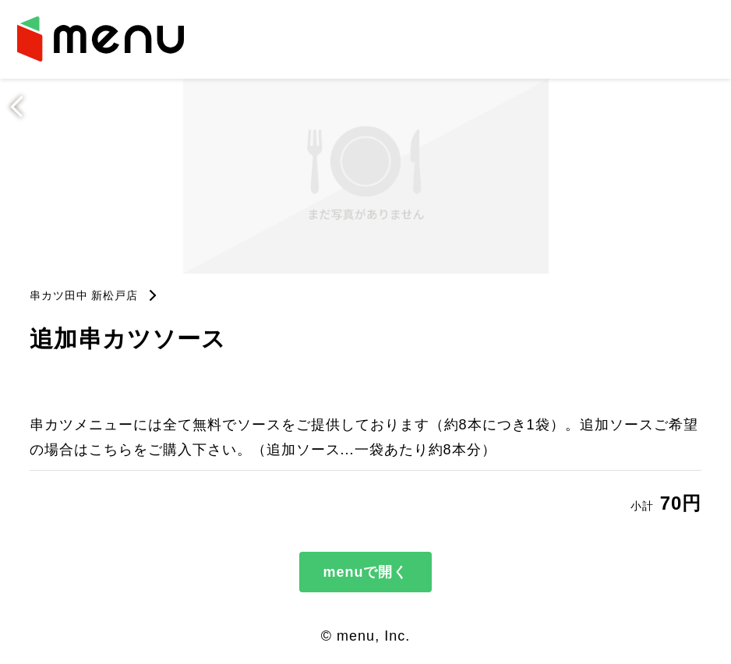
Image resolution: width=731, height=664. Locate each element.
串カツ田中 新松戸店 (84, 295)
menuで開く (365, 572)
